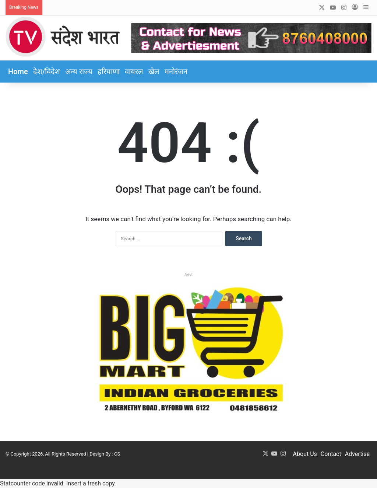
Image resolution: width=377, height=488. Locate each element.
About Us (305, 453)
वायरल (134, 71)
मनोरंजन (176, 71)
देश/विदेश (46, 71)
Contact (331, 453)
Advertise (357, 453)
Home (18, 71)
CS (117, 454)
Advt (188, 274)
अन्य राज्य (78, 71)
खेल (153, 71)
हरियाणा (109, 71)
